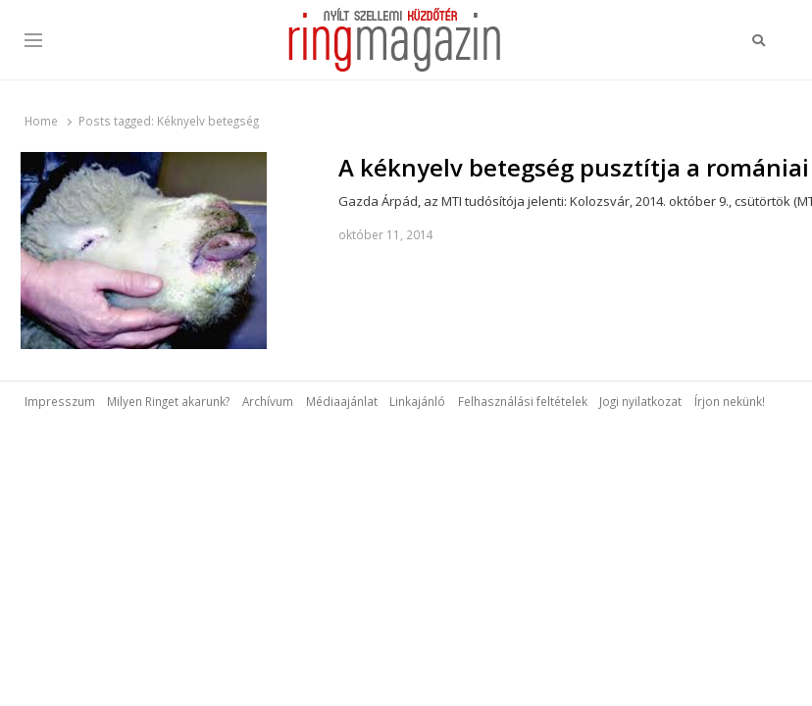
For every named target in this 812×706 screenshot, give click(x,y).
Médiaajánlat (342, 401)
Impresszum (60, 401)
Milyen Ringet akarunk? (168, 401)
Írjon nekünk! (729, 401)
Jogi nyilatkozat (640, 401)
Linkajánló (417, 401)
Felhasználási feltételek (522, 401)
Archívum (267, 401)
